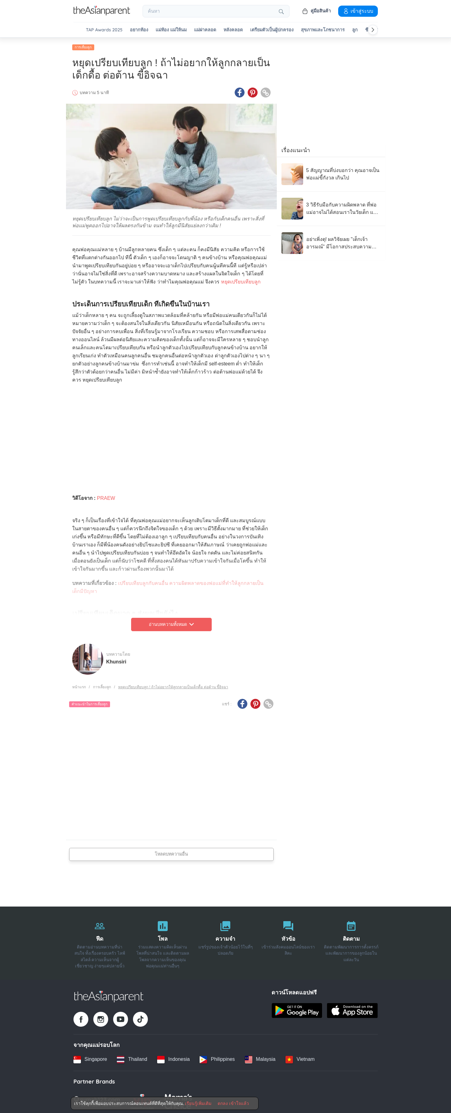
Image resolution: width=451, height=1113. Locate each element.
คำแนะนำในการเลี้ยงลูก (90, 702)
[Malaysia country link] (260, 1057)
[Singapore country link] (90, 1057)
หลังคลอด (233, 30)
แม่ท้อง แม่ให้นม (171, 30)
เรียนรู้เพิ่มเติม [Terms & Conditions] (198, 1103)
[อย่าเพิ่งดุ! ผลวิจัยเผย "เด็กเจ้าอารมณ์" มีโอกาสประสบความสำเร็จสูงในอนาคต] (331, 241)
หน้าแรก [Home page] (79, 685)
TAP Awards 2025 (104, 30)
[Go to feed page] (101, 14)
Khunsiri (116, 660)
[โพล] (162, 941)
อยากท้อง (139, 30)
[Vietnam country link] (300, 1057)
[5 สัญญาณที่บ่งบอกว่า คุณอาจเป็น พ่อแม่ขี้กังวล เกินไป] (331, 172)
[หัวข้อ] (288, 941)
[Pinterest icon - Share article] (253, 91)
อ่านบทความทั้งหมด (171, 622)
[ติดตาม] (351, 941)
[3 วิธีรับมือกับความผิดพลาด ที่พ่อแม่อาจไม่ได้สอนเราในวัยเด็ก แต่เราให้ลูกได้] (331, 207)
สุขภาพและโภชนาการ (323, 30)
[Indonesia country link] (173, 1057)
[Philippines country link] (217, 1057)
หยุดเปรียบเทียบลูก (241, 280)
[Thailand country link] (132, 1057)
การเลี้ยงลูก (83, 46)
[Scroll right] (373, 30)
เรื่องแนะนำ (295, 149)
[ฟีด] (100, 941)
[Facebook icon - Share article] (240, 91)
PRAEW (106, 496)
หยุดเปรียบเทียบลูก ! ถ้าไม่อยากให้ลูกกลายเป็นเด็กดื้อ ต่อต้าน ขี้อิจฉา (173, 685)
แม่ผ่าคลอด (205, 30)
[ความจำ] (225, 941)
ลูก (355, 30)
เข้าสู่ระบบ (358, 11)
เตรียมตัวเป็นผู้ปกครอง (272, 30)
